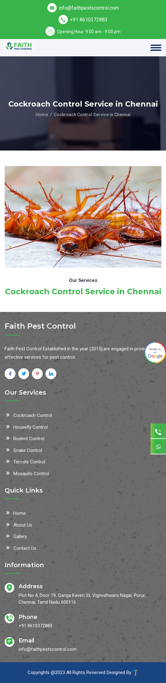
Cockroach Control (28, 414)
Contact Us (20, 547)
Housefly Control (26, 426)
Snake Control (23, 449)
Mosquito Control (27, 473)
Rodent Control (24, 438)
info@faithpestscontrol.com (89, 8)
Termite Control (25, 461)
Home (42, 114)
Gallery (16, 535)
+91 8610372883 (88, 20)
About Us (18, 524)
